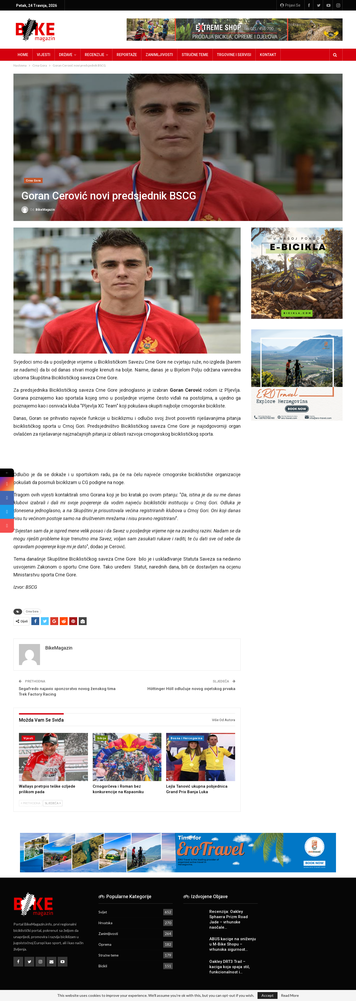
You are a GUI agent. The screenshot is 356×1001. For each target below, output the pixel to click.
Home (23, 55)
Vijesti (43, 55)
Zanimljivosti (159, 55)
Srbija (101, 738)
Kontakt (268, 55)
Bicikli (102, 966)
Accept (267, 995)
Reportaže (127, 55)
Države (65, 55)
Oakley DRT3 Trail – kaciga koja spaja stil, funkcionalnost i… (229, 966)
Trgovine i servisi (234, 55)
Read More (290, 995)
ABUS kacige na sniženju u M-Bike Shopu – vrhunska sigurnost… (232, 944)
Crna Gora (33, 180)
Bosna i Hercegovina (186, 738)
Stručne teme (195, 55)
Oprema (104, 944)
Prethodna (30, 803)
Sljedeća (53, 803)
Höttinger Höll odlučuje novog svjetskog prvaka (191, 688)
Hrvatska (105, 923)
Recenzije (94, 55)
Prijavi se (290, 5)
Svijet (102, 912)
